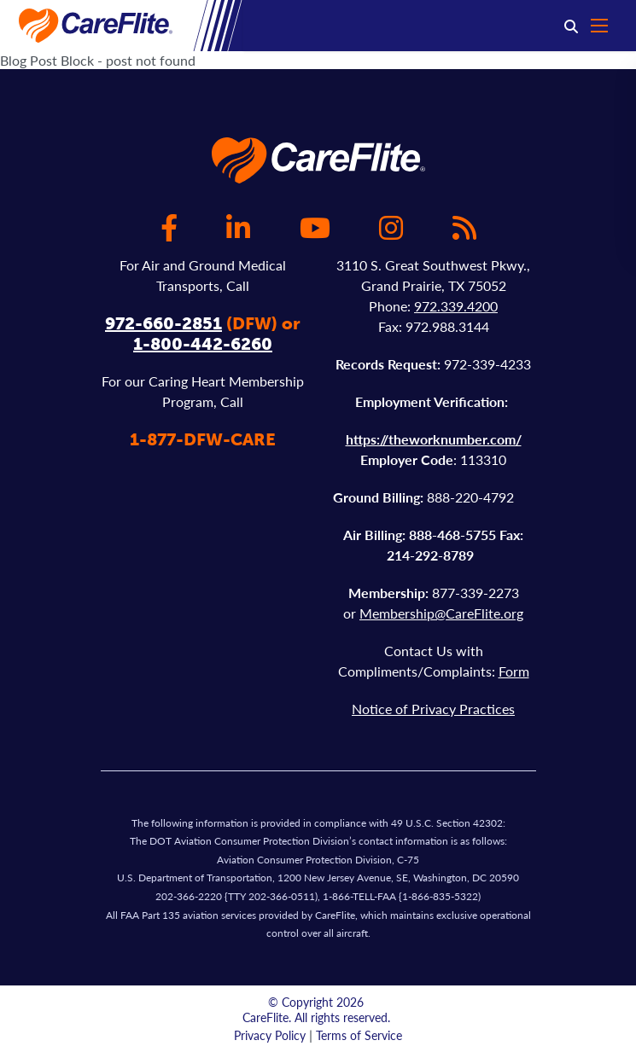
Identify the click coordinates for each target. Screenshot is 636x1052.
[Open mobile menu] (607, 25)
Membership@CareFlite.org (441, 613)
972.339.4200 (456, 306)
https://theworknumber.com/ (434, 439)
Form (514, 671)
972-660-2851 (163, 323)
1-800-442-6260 (202, 344)
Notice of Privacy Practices (433, 708)
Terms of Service (359, 1034)
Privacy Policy (270, 1034)
